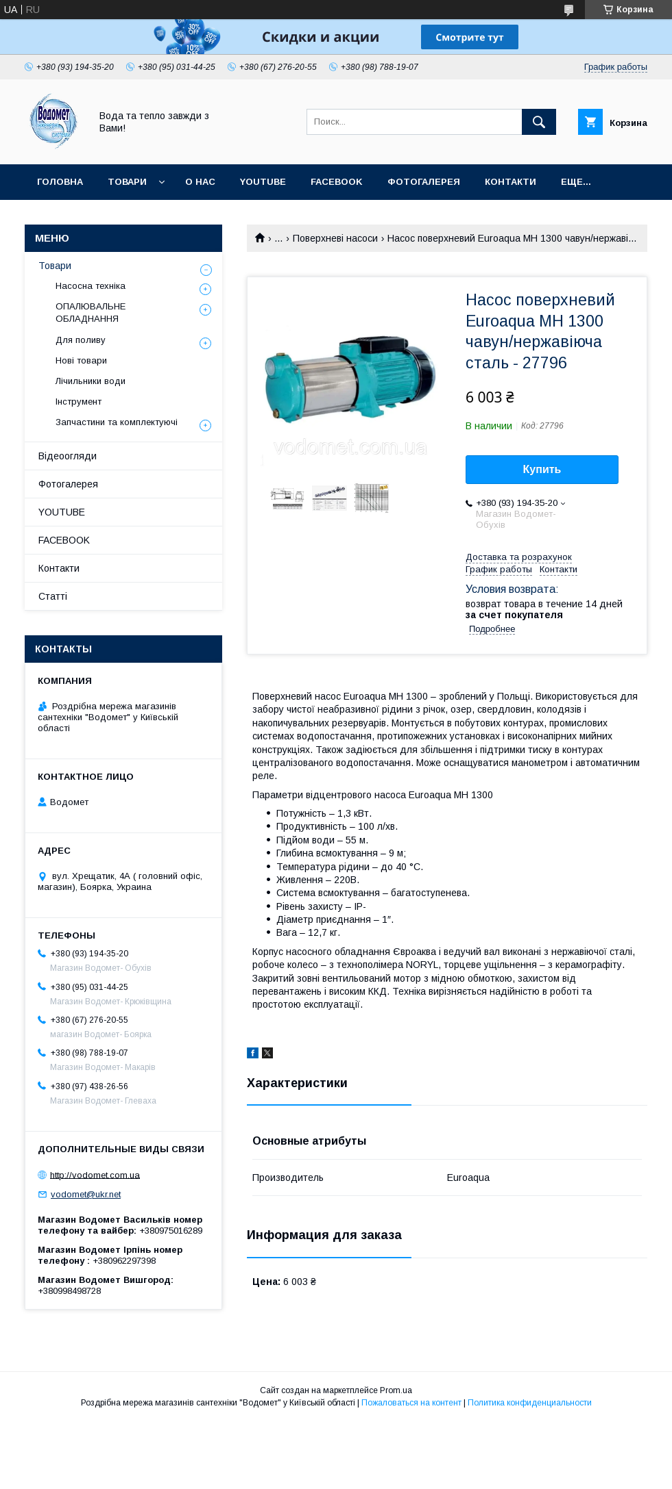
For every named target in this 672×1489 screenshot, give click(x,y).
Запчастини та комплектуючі (117, 422)
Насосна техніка (90, 286)
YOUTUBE (263, 182)
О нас (200, 182)
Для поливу (81, 340)
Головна (60, 182)
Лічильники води (90, 381)
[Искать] (539, 122)
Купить (542, 469)
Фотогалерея (423, 182)
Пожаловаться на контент (411, 1403)
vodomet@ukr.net (86, 1194)
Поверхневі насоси (335, 238)
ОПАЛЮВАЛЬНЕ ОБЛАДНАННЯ (90, 312)
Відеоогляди (67, 455)
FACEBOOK (337, 182)
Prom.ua (396, 1390)
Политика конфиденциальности (530, 1403)
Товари (127, 182)
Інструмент (78, 401)
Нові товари (81, 360)
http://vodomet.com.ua (95, 1174)
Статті (52, 596)
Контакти (510, 182)
